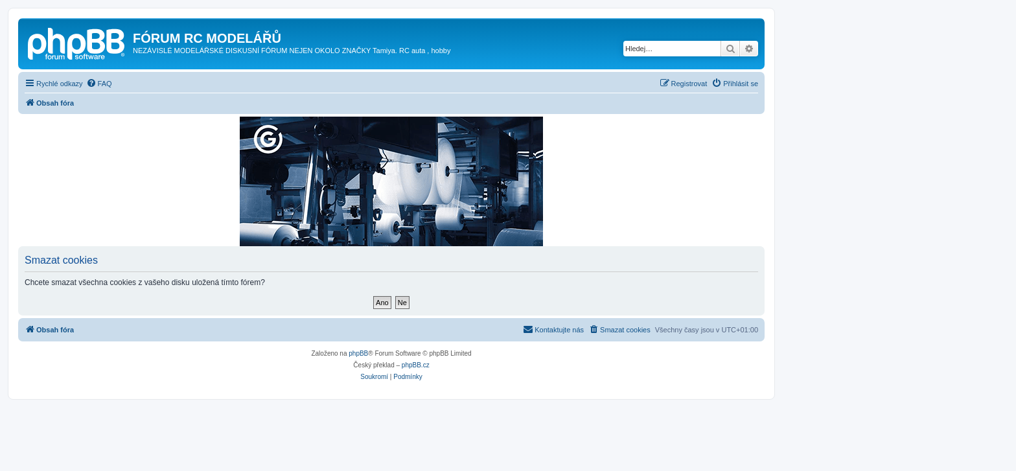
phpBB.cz (416, 365)
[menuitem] (99, 83)
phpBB (358, 353)
